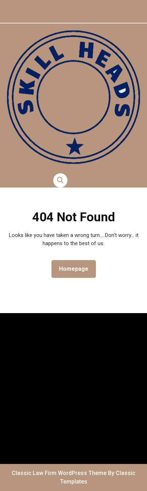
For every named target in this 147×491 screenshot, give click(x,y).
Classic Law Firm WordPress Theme (60, 473)
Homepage (76, 268)
